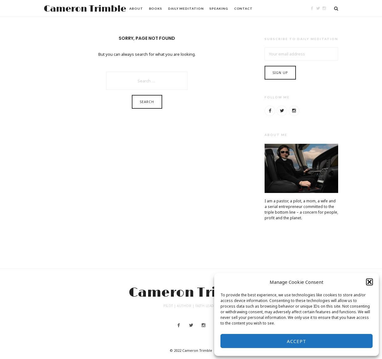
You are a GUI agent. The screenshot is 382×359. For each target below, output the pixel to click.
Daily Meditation (186, 8)
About (136, 8)
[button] (369, 282)
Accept (296, 341)
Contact (243, 8)
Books (156, 8)
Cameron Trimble (85, 8)
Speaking (218, 8)
